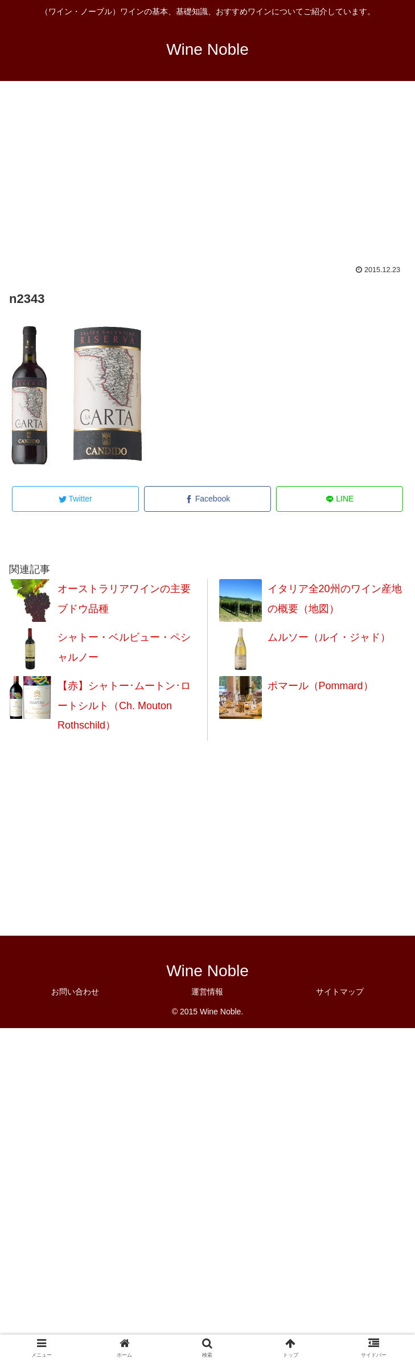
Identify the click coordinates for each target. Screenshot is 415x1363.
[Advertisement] (207, 180)
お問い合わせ (75, 991)
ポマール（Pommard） (320, 685)
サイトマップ (340, 991)
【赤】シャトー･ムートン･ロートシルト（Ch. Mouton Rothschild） (124, 705)
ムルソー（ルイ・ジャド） (329, 637)
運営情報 (207, 991)
